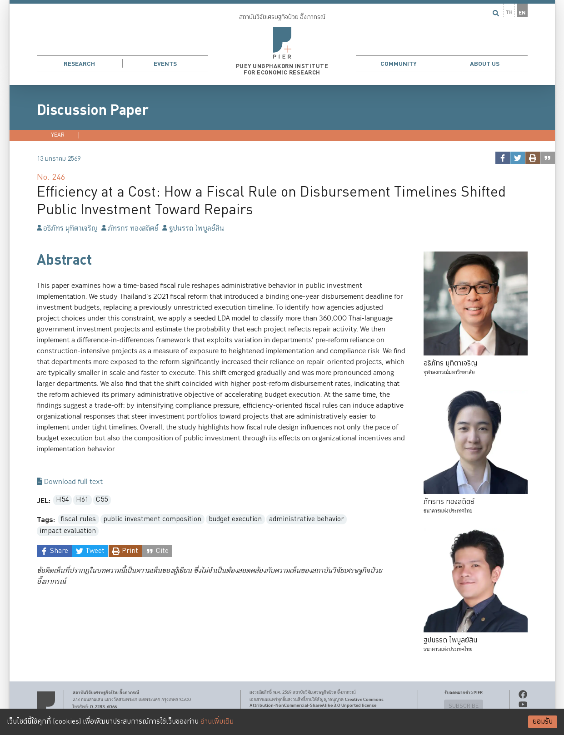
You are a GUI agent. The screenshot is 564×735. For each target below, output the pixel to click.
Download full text (70, 482)
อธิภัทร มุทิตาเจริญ (67, 228)
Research (79, 64)
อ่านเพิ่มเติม (217, 721)
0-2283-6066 (103, 706)
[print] (532, 158)
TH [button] (509, 12)
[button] (282, 42)
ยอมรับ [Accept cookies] (543, 721)
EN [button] (522, 13)
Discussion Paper (93, 110)
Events (165, 64)
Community (398, 64)
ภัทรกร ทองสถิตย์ (130, 228)
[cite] (547, 158)
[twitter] (517, 158)
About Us (484, 64)
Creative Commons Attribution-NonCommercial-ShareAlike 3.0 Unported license (317, 702)
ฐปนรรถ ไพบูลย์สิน (193, 228)
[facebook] (502, 158)
